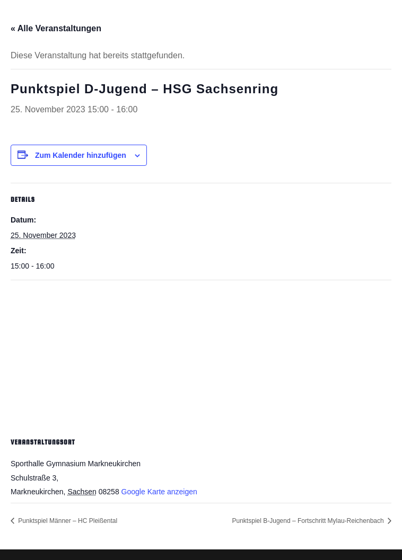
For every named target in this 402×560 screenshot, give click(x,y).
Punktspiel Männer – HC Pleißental (66, 521)
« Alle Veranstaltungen (56, 28)
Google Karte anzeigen (159, 491)
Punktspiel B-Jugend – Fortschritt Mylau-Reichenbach (309, 521)
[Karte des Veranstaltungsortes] (201, 357)
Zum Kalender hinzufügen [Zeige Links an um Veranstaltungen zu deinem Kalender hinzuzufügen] (80, 155)
